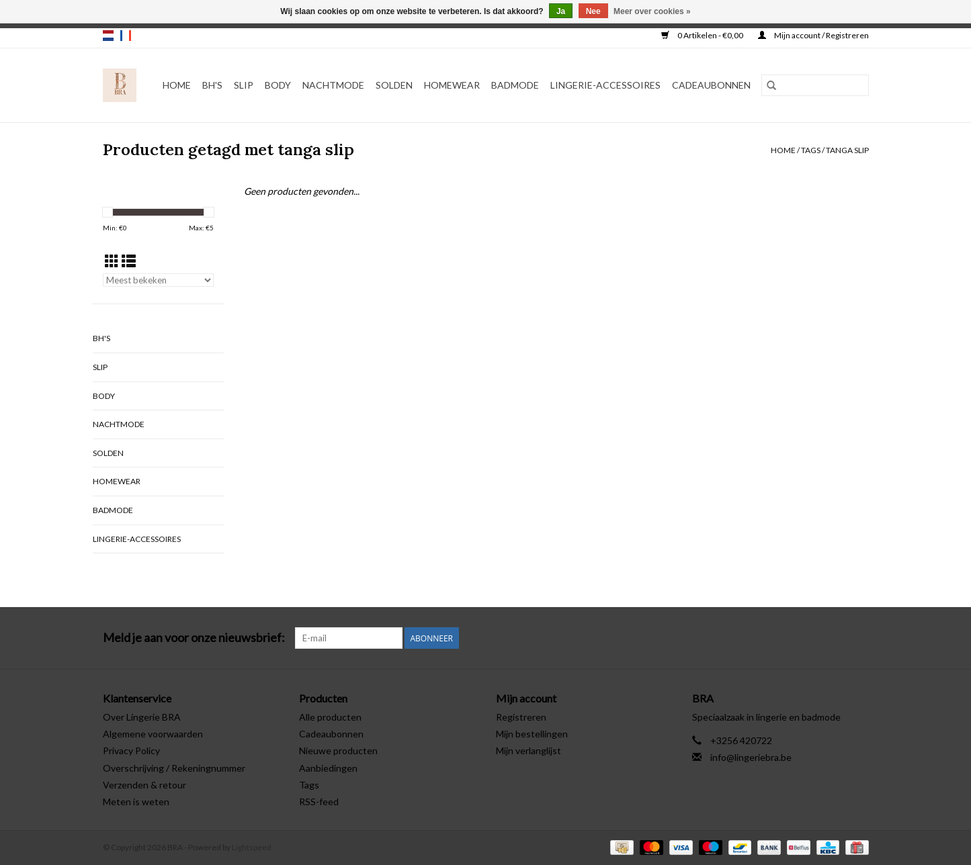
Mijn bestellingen (532, 733)
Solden (394, 85)
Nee (593, 11)
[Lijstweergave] (129, 261)
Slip (243, 85)
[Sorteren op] (158, 280)
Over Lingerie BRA (142, 717)
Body (278, 85)
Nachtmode (333, 85)
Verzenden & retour (144, 784)
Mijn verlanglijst (528, 750)
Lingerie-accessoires (605, 85)
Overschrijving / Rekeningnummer (174, 768)
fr (125, 35)
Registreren (521, 717)
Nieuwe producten (338, 750)
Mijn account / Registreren (813, 35)
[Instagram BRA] (858, 638)
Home (177, 85)
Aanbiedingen (328, 768)
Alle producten (330, 717)
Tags (810, 150)
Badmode (515, 85)
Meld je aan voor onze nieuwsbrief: (194, 638)
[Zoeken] (815, 85)
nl (108, 35)
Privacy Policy (131, 750)
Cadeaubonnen (711, 85)
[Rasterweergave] (112, 261)
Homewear (452, 85)
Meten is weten (136, 801)
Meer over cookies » (652, 11)
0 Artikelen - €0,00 (703, 35)
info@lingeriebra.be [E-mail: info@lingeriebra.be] (751, 757)
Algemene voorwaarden (153, 733)
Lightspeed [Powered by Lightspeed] (251, 847)
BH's (212, 85)
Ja (560, 11)
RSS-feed (319, 801)
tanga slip (847, 150)
